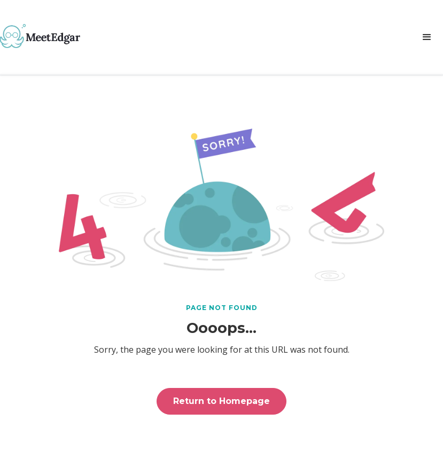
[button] (427, 37)
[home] (40, 35)
